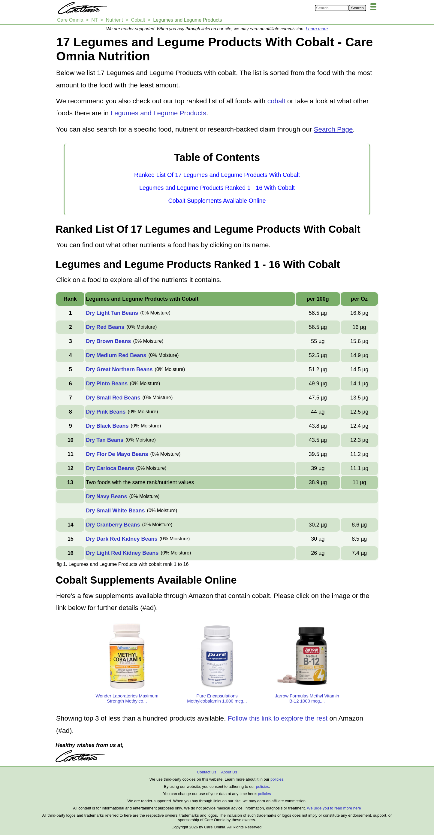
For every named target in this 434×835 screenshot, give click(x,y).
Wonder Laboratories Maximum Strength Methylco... (127, 698)
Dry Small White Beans (115, 511)
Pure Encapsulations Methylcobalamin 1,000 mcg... (217, 698)
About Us (229, 772)
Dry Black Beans (107, 426)
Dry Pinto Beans (107, 384)
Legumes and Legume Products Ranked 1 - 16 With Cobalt (217, 187)
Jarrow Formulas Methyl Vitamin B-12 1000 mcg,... (307, 698)
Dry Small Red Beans (113, 398)
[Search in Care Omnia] (332, 8)
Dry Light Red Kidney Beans (122, 553)
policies (276, 779)
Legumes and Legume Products (158, 113)
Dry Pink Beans (105, 412)
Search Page (333, 129)
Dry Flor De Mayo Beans (117, 454)
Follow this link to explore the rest (278, 718)
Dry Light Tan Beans (112, 313)
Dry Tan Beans (104, 440)
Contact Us (206, 772)
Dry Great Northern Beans (119, 369)
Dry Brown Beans (108, 341)
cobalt (276, 101)
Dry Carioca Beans (110, 468)
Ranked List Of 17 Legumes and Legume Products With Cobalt (217, 175)
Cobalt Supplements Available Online (217, 200)
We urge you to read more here (334, 808)
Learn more (317, 28)
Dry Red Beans (105, 327)
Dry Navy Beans (106, 496)
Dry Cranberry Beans (113, 525)
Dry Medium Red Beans (116, 355)
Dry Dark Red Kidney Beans (121, 539)
